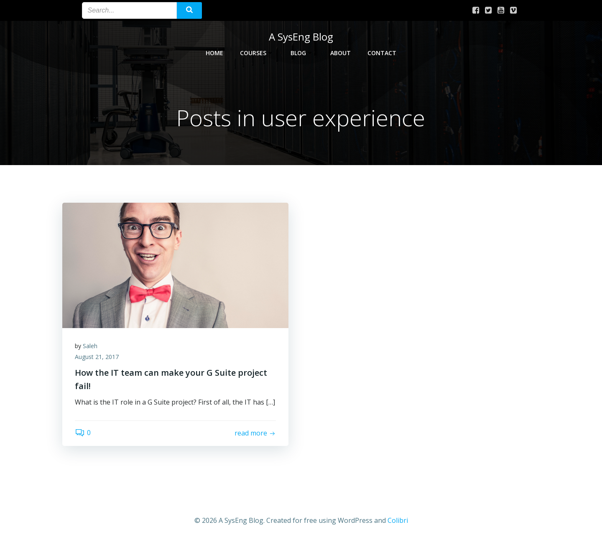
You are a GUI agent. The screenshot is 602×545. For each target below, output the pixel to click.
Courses (257, 53)
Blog (302, 53)
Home (214, 53)
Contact (381, 53)
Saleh (90, 346)
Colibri (398, 520)
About (340, 53)
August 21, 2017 (97, 357)
